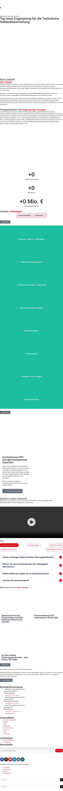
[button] (31, 522)
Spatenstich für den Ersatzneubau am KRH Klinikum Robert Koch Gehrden (12, 619)
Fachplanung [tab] (39, 215)
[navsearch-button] (0, 8)
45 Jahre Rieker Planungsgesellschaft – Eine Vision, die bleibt (15, 658)
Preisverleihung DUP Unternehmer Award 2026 (46, 617)
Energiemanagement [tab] (24, 215)
